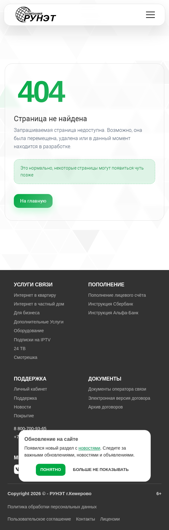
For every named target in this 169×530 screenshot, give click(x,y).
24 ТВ (19, 348)
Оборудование (29, 330)
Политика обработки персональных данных (52, 506)
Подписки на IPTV (32, 339)
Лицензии (110, 519)
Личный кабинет (30, 389)
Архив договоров (105, 406)
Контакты (85, 519)
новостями (89, 448)
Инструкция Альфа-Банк (113, 312)
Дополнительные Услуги (39, 321)
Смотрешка (25, 357)
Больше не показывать (101, 469)
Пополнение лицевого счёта (117, 295)
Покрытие (24, 415)
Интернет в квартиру (35, 295)
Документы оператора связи (117, 389)
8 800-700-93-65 (30, 428)
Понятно (50, 469)
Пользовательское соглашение (39, 519)
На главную (33, 201)
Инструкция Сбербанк (110, 303)
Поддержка (25, 398)
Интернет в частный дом (39, 303)
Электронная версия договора (119, 398)
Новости (22, 406)
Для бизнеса (27, 312)
